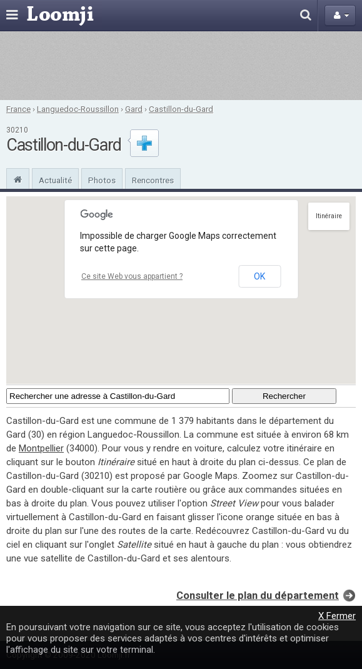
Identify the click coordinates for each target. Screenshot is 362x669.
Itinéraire (329, 216)
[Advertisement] (181, 65)
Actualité (55, 180)
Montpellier (41, 448)
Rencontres (153, 180)
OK (259, 276)
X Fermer (337, 615)
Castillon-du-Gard (181, 109)
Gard (134, 109)
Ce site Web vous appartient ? (132, 276)
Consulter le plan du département (257, 595)
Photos (102, 180)
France (18, 109)
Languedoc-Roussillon (78, 109)
